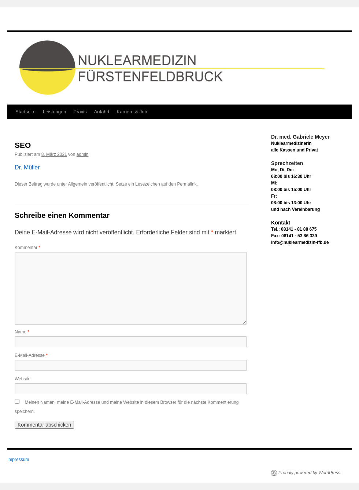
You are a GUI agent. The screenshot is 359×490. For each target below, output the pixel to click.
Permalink (186, 184)
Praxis (80, 111)
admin (83, 154)
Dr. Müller (27, 167)
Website (22, 378)
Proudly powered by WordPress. (309, 472)
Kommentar (27, 247)
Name (22, 331)
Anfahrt (102, 111)
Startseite (25, 111)
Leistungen (54, 111)
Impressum (18, 459)
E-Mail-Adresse (31, 355)
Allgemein (77, 184)
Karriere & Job (132, 111)
